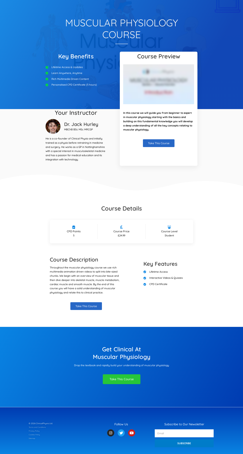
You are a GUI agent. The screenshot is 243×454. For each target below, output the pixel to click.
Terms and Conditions (39, 427)
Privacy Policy (35, 431)
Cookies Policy (35, 434)
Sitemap (32, 438)
